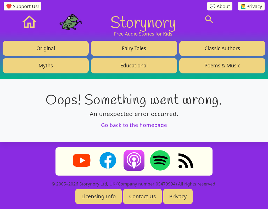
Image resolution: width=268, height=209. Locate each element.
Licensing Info (98, 196)
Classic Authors (222, 48)
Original (45, 48)
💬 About (220, 6)
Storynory (143, 21)
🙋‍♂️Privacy (251, 6)
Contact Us (142, 196)
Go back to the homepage (134, 125)
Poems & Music (222, 65)
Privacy (178, 196)
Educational (134, 65)
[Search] (209, 19)
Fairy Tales (134, 48)
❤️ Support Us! (22, 6)
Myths (45, 65)
